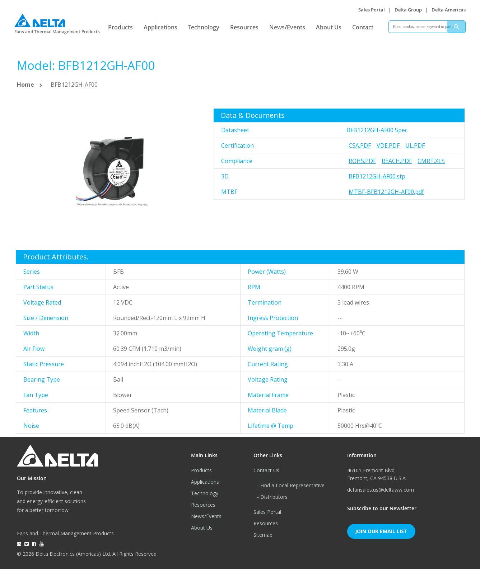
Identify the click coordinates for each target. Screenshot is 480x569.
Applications (160, 27)
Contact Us (266, 470)
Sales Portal (371, 9)
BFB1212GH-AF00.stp (377, 176)
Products (120, 27)
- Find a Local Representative (291, 485)
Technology (203, 27)
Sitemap (262, 534)
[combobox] (427, 26)
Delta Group (408, 9)
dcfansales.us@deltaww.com (380, 489)
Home (25, 85)
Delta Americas (449, 9)
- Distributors (272, 496)
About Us (328, 27)
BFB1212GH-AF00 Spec (376, 130)
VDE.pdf (388, 145)
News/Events (287, 27)
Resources (244, 27)
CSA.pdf (360, 145)
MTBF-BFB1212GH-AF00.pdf (386, 192)
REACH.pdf (397, 161)
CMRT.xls (431, 161)
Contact (362, 27)
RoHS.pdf (362, 161)
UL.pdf (415, 145)
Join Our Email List (381, 531)
